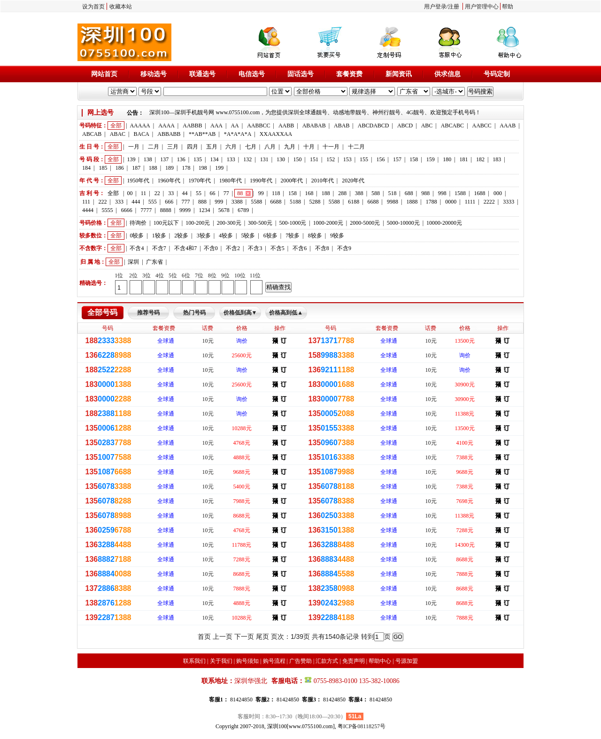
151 (314, 159)
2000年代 (291, 180)
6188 (353, 201)
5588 (256, 201)
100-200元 (197, 223)
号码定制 (497, 74)
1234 (204, 210)
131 (264, 159)
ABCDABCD (373, 125)
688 (409, 193)
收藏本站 (120, 6)
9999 (185, 210)
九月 (289, 146)
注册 (453, 6)
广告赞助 (300, 661)
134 (214, 159)
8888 (165, 210)
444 (135, 201)
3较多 (204, 235)
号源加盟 (406, 661)
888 (202, 201)
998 (442, 193)
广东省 (154, 262)
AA (235, 125)
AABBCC (258, 125)
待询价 (138, 223)
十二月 (356, 146)
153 (347, 159)
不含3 (255, 248)
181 (464, 159)
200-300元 (229, 223)
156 (381, 159)
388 (359, 193)
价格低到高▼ (240, 312)
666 (169, 201)
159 (430, 159)
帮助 (507, 6)
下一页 (244, 636)
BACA (141, 134)
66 (212, 193)
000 (497, 193)
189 (169, 168)
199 (219, 168)
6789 (243, 210)
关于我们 (221, 661)
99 (261, 193)
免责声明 (353, 661)
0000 (450, 201)
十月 (309, 146)
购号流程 (274, 661)
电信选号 (252, 74)
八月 (270, 146)
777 (186, 201)
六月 (231, 146)
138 (148, 159)
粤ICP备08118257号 (361, 726)
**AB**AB (202, 134)
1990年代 (261, 180)
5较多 (248, 235)
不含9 (344, 248)
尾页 (262, 636)
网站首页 (104, 74)
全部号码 (102, 312)
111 (86, 201)
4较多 (226, 235)
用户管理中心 (482, 6)
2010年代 (322, 180)
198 (203, 168)
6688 (276, 201)
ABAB (341, 125)
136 (181, 159)
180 (447, 159)
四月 (192, 146)
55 (198, 193)
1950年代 (138, 180)
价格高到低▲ (286, 312)
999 (219, 201)
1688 (479, 193)
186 (120, 168)
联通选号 (202, 74)
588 (375, 193)
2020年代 (353, 180)
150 (297, 159)
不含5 (277, 248)
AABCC (482, 125)
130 (281, 159)
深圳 (133, 262)
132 (247, 159)
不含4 (137, 248)
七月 (250, 146)
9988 (392, 201)
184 (86, 168)
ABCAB (91, 134)
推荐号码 (148, 312)
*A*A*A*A (238, 134)
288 (342, 193)
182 (480, 159)
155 (364, 159)
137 (164, 159)
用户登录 (435, 6)
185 (103, 168)
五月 (211, 146)
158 (413, 159)
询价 (241, 341)
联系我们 (194, 661)
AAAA (166, 125)
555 (152, 201)
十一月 (331, 146)
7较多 (292, 235)
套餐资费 (349, 74)
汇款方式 (327, 661)
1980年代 (230, 180)
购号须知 (247, 661)
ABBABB (168, 134)
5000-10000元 (403, 223)
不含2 (233, 248)
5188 (295, 201)
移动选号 (153, 74)
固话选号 (300, 74)
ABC (427, 125)
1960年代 (169, 180)
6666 (126, 210)
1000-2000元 (328, 223)
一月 (133, 146)
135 (197, 159)
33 (171, 193)
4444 (87, 210)
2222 (489, 201)
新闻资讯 (398, 74)
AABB (286, 125)
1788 (431, 201)
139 (131, 159)
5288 (314, 201)
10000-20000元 (444, 223)
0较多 (137, 235)
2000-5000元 (365, 223)
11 (143, 193)
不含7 (159, 248)
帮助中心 (380, 661)
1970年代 (199, 180)
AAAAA (140, 125)
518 (392, 193)
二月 (153, 146)
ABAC (117, 134)
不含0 (211, 248)
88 (240, 193)
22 (157, 193)
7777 (146, 210)
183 (497, 159)
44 (185, 193)
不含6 (300, 248)
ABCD (405, 125)
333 (119, 201)
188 (153, 168)
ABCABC (452, 125)
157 (397, 159)
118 (276, 193)
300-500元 (260, 223)
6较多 (270, 235)
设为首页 (93, 6)
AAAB (508, 125)
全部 (116, 125)
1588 (460, 193)
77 (226, 193)
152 (330, 159)
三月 (172, 146)
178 (186, 168)
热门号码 (194, 312)
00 (129, 193)
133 (231, 159)
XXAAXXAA (276, 134)
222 (103, 201)
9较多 (337, 235)
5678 (224, 210)
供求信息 (447, 74)
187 (136, 168)
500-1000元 (292, 223)
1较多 (159, 235)
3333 (508, 201)
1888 (411, 201)
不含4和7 (185, 248)
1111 (470, 201)
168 (309, 193)
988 (425, 193)
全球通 (165, 341)
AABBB (192, 125)
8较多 (315, 235)
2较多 (181, 235)
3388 (237, 201)
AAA (216, 125)
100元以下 (166, 223)
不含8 (322, 248)
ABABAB (314, 125)
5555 (107, 210)
